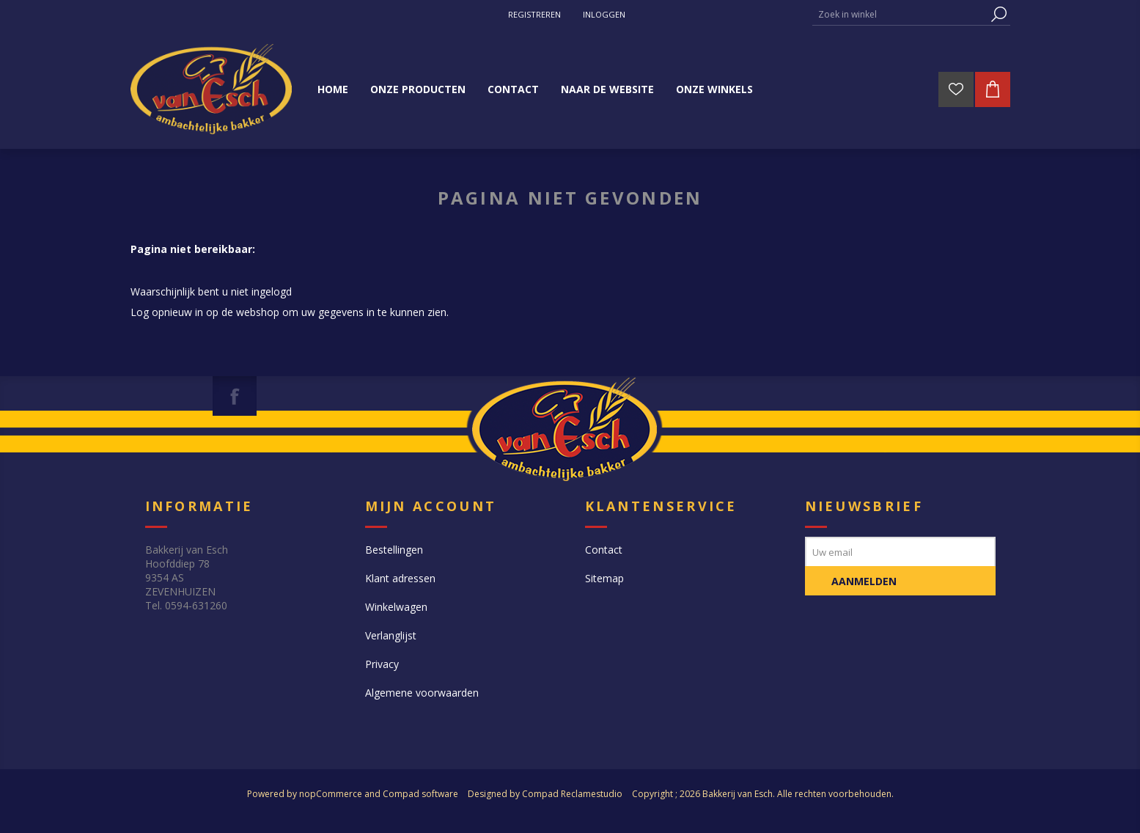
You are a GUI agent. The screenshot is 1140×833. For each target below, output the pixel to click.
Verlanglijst (390, 635)
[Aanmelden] (900, 551)
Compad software (420, 794)
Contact (603, 550)
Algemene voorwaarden (422, 693)
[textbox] (900, 14)
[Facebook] (235, 396)
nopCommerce (330, 794)
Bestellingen (394, 550)
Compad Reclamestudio (572, 794)
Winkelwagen (396, 607)
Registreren (534, 14)
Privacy (382, 664)
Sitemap (604, 578)
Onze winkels (714, 89)
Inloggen (604, 14)
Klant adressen (400, 578)
